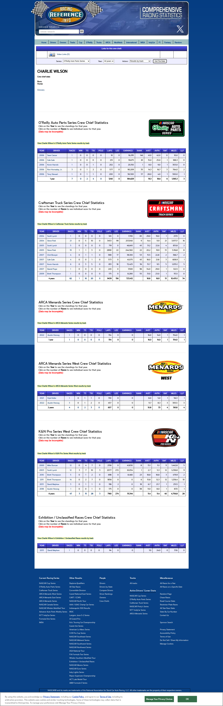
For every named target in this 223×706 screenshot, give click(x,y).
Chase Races (165, 597)
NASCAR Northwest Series (80, 647)
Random (178, 42)
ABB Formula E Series (78, 683)
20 (92, 278)
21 (71, 241)
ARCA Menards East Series (50, 597)
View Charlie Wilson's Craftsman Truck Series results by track (62, 224)
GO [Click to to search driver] (81, 31)
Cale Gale (51, 160)
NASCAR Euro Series (77, 669)
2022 (42, 335)
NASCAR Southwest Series (80, 644)
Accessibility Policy (167, 633)
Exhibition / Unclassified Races (81, 662)
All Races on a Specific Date (171, 587)
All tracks (133, 583)
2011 (42, 480)
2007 (41, 255)
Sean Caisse (52, 155)
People (103, 578)
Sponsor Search (166, 622)
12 (71, 465)
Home (43, 42)
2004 (41, 236)
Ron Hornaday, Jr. (54, 169)
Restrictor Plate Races (169, 605)
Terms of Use (165, 637)
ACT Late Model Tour (78, 679)
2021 (42, 398)
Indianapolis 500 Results (79, 608)
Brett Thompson (54, 274)
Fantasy (167, 42)
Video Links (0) (59, 54)
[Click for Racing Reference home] (112, 18)
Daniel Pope (52, 269)
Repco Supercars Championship (82, 676)
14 (71, 480)
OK (187, 700)
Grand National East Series (80, 594)
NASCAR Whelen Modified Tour (52, 608)
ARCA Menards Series (48, 601)
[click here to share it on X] (181, 29)
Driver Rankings (106, 594)
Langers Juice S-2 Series (79, 615)
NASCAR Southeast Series (80, 637)
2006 (41, 155)
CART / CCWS (75, 597)
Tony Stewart (52, 174)
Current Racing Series (49, 578)
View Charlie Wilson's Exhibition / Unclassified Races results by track (65, 538)
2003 (41, 470)
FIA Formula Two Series (79, 654)
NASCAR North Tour (77, 601)
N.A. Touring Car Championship (82, 622)
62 (71, 278)
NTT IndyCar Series (47, 615)
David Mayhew (53, 484)
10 (86, 278)
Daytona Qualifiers (77, 583)
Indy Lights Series (76, 672)
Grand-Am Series (76, 626)
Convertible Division (77, 590)
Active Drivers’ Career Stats (143, 590)
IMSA (142, 42)
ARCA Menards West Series (50, 594)
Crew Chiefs (104, 601)
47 (71, 494)
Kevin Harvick (52, 165)
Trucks (99, 42)
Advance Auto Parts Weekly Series (53, 612)
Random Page (166, 594)
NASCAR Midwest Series (79, 640)
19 (71, 250)
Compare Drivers (106, 590)
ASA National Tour (77, 651)
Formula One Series (47, 619)
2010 (42, 475)
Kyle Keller (52, 398)
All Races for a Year (167, 583)
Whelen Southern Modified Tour (82, 658)
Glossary (40, 90)
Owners (63, 42)
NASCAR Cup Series (47, 583)
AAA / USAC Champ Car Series (81, 605)
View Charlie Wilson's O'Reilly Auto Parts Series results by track (63, 143)
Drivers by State (106, 587)
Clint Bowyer (52, 255)
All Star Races (75, 587)
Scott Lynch (52, 236)
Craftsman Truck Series (48, 590)
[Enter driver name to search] (59, 31)
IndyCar (152, 42)
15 (86, 494)
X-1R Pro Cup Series (77, 633)
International (131, 42)
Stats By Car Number (168, 612)
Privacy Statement (167, 629)
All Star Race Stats (167, 608)
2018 (42, 489)
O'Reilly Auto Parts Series (49, 587)
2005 (41, 245)
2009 (41, 274)
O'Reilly (89, 42)
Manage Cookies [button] (166, 644)
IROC (71, 612)
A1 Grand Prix (74, 619)
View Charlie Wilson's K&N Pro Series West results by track (61, 453)
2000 (41, 465)
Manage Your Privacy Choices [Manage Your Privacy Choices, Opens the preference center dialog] (159, 700)
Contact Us (164, 615)
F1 (159, 42)
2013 (42, 484)
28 (92, 494)
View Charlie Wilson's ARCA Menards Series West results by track (64, 386)
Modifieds (118, 42)
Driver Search (49, 27)
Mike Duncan (52, 465)
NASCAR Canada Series (48, 605)
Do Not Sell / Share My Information (174, 640)
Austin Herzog (53, 335)
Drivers (53, 42)
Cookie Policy (78, 698)
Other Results (75, 578)
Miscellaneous (166, 578)
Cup (80, 42)
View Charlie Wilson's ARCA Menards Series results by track (61, 323)
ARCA (107, 42)
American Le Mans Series (79, 629)
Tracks (72, 42)
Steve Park (51, 241)
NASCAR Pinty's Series (139, 606)
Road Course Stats (167, 601)
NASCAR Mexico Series (78, 665)
